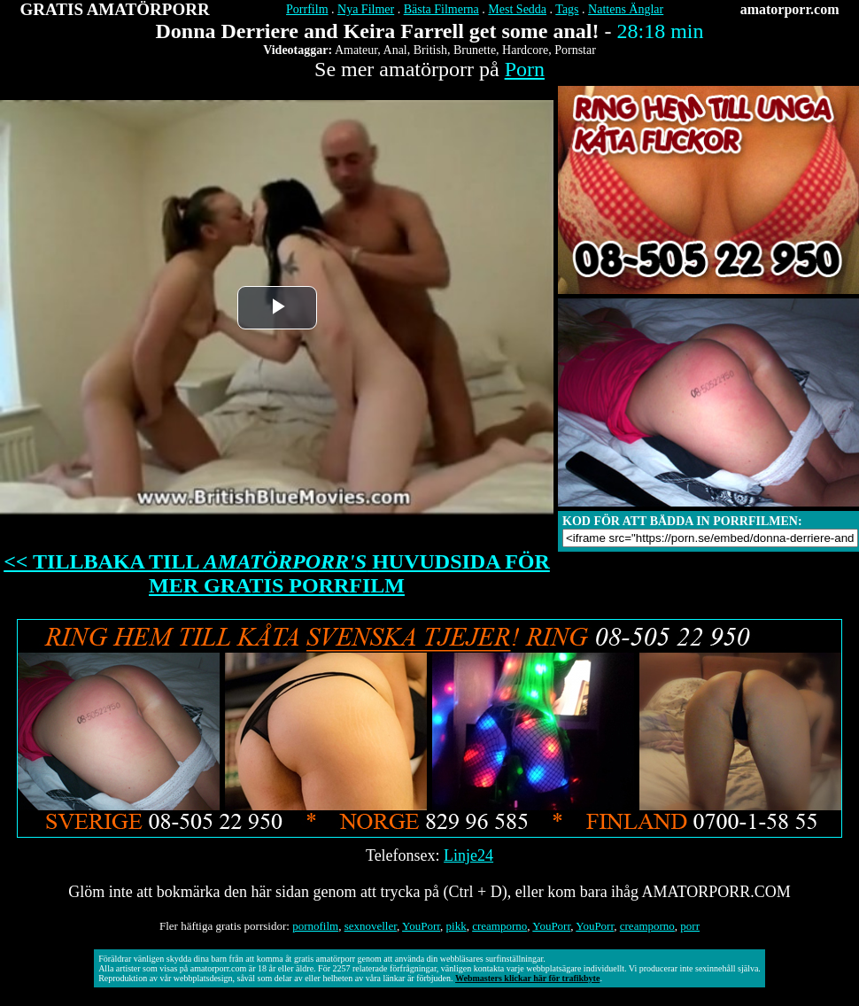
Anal (395, 50)
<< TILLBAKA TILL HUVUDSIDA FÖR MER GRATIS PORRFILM (277, 573)
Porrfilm (307, 9)
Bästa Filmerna (441, 9)
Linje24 (468, 855)
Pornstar (575, 50)
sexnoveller (370, 925)
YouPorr (421, 925)
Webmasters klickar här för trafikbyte (527, 978)
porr (690, 925)
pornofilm (315, 925)
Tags (566, 9)
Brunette (474, 50)
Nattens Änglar (625, 9)
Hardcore (525, 50)
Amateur (356, 50)
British (430, 50)
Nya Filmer (365, 9)
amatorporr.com (790, 9)
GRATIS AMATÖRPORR (115, 9)
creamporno (499, 925)
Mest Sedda (517, 9)
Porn (525, 69)
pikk (456, 925)
